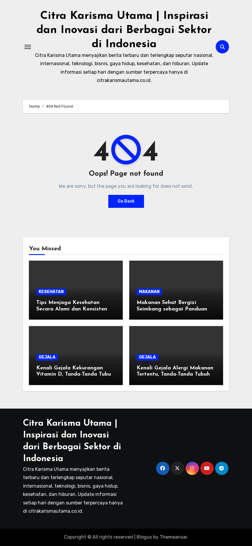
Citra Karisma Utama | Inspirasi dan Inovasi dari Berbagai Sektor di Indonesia (124, 30)
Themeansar (173, 537)
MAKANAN (149, 291)
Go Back (126, 201)
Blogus (144, 537)
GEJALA (47, 357)
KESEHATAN (51, 291)
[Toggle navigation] (27, 46)
